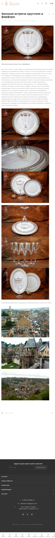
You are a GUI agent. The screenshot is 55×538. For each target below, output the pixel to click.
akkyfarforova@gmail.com (28, 503)
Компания (5, 485)
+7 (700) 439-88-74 (28, 500)
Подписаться (41, 467)
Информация (6, 489)
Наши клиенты (7, 481)
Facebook (23, 514)
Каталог (4, 476)
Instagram (27, 514)
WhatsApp (32, 514)
